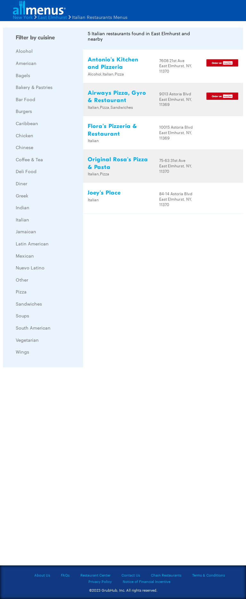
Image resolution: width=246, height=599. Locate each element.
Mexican (25, 255)
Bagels (23, 75)
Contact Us (130, 575)
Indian (22, 207)
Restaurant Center (95, 575)
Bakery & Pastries (34, 87)
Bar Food (25, 99)
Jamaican (26, 231)
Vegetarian (27, 340)
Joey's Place (104, 192)
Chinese (24, 147)
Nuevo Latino (30, 267)
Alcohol (24, 51)
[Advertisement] (51, 468)
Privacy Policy (100, 581)
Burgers (24, 111)
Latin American (32, 243)
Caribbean (27, 123)
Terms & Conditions (208, 575)
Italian (22, 219)
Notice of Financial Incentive (146, 581)
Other (22, 279)
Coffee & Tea (29, 159)
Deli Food (26, 171)
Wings (22, 351)
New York (23, 17)
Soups (22, 315)
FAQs (65, 575)
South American (33, 327)
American (26, 63)
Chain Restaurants (166, 575)
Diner (21, 183)
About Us (42, 575)
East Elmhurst (52, 17)
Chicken (24, 135)
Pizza (21, 291)
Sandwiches (29, 303)
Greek (22, 195)
